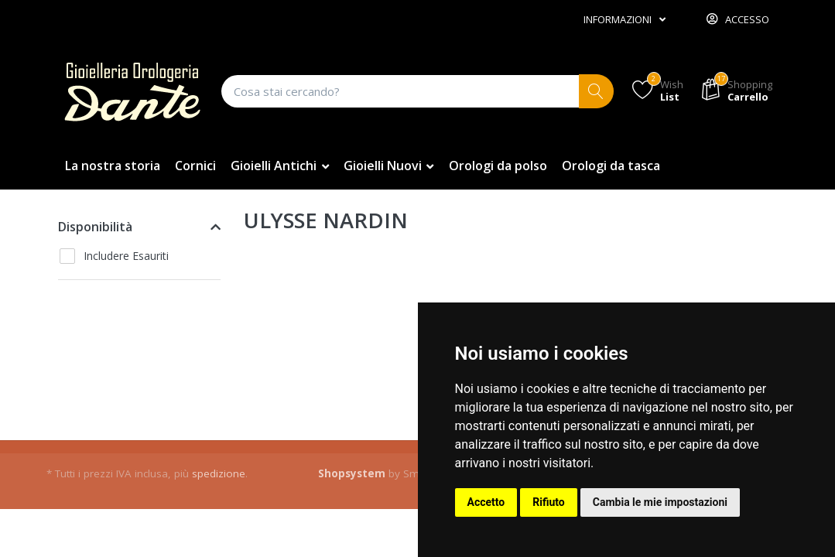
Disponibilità (95, 226)
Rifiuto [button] (548, 502)
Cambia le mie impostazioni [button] (660, 502)
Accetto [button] (486, 502)
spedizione (218, 473)
